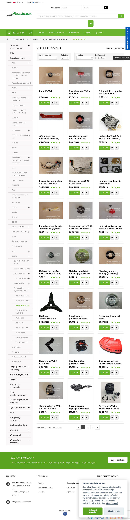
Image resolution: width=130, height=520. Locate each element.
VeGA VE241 (20, 333)
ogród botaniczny (17, 408)
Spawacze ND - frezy (20, 232)
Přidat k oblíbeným (52, 103)
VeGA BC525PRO (23, 305)
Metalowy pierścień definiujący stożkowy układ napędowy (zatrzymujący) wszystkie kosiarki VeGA (79, 272)
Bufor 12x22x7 (45, 91)
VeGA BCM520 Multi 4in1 (21, 311)
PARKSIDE (15, 185)
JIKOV (14, 148)
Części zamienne (17, 58)
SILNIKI (14, 222)
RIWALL (14, 212)
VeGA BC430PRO (22, 296)
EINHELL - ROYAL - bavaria (19, 124)
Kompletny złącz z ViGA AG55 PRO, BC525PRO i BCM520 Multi (80, 227)
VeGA (14, 256)
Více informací (112, 503)
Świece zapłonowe (19, 242)
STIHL (14, 237)
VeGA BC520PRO (22, 301)
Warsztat (14, 430)
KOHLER (15, 153)
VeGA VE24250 (22, 337)
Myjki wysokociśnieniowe (18, 393)
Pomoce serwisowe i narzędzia (20, 196)
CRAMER (15, 118)
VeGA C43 (20, 323)
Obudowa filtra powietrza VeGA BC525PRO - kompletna (80, 362)
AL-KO (14, 88)
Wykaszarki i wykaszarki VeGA (21, 289)
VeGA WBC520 (22, 342)
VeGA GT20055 (22, 328)
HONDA (15, 143)
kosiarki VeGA (19, 273)
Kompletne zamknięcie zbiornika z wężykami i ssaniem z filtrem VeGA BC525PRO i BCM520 (51, 227)
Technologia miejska (19, 425)
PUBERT (15, 207)
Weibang (15, 352)
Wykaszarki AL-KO (19, 357)
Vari (13, 251)
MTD (13, 168)
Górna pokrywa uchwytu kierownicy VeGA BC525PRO (49, 137)
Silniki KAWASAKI (18, 227)
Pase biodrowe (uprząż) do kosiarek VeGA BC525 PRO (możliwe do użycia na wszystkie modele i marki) (80, 407)
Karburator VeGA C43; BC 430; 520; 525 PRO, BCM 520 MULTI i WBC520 (110, 137)
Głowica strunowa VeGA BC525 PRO (78, 137)
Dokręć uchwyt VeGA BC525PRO (79, 92)
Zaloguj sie (55, 7)
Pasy (14, 190)
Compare (57, 103)
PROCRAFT (16, 203)
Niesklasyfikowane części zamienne (19, 174)
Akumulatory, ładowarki (21, 83)
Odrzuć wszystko (114, 511)
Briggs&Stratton (18, 105)
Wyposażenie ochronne (16, 441)
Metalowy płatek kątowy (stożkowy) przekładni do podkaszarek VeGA (108, 272)
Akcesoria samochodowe (16, 47)
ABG (13, 63)
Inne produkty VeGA (22, 269)
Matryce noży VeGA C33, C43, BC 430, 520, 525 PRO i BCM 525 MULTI (50, 272)
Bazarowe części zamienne (19, 99)
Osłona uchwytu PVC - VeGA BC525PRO (50, 407)
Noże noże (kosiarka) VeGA (109, 317)
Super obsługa (117, 460)
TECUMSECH (17, 246)
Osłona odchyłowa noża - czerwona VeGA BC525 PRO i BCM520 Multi (110, 362)
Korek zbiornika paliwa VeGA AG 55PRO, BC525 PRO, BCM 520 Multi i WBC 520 (110, 227)
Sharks (14, 217)
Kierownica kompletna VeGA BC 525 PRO (50, 182)
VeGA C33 (20, 318)
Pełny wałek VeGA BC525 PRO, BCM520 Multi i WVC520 (109, 407)
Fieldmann (16, 130)
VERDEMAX (16, 347)
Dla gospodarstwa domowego (18, 368)
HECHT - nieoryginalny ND (21, 136)
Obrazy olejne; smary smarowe (19, 401)
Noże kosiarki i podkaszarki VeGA (78, 317)
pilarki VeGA (19, 283)
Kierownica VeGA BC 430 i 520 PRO (79, 182)
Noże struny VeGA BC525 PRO (48, 362)
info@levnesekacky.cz (21, 502)
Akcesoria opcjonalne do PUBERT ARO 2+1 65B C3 (21, 76)
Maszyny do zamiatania (15, 386)
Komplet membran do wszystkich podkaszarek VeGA (110, 182)
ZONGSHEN (16, 362)
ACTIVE (14, 68)
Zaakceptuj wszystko (93, 511)
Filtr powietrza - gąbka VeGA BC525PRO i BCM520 (110, 92)
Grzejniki (13, 379)
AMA (12, 53)
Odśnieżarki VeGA (21, 278)
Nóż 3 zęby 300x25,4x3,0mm (47, 317)
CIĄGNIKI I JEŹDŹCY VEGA (21, 262)
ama (14, 93)
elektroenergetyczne (19, 374)
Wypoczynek (15, 435)
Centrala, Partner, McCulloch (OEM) (19, 111)
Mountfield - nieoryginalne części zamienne (20, 160)
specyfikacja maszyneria (15, 419)
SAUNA (13, 413)
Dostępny (102, 58)
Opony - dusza (18, 180)
